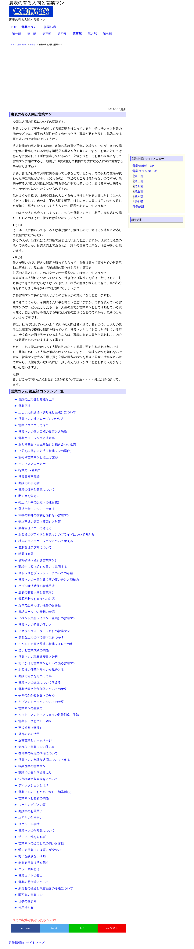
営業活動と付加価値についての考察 (42, 689)
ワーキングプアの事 (32, 804)
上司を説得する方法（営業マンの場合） (45, 450)
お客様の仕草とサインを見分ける (41, 669)
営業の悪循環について (33, 882)
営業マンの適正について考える (39, 682)
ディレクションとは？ (33, 785)
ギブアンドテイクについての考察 (41, 701)
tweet (54, 928)
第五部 (138, 191)
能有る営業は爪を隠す (33, 862)
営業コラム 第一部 (144, 171)
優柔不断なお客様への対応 (36, 598)
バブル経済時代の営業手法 (36, 586)
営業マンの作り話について (36, 830)
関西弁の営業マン (30, 894)
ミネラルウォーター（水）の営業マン (44, 631)
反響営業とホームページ (35, 740)
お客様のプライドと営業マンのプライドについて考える (56, 534)
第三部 (46, 33)
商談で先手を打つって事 (35, 676)
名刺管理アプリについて (35, 547)
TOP (13, 27)
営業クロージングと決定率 (36, 438)
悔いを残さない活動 (32, 856)
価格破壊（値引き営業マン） (38, 560)
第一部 (16, 33)
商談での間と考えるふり (35, 772)
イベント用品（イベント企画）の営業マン (47, 618)
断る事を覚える (29, 495)
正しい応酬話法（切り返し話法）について (47, 412)
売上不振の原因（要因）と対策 (39, 521)
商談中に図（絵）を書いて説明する (42, 566)
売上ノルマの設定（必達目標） (39, 502)
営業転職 (50, 27)
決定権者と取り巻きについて (38, 779)
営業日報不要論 (29, 476)
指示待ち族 (26, 907)
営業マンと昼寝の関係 (33, 798)
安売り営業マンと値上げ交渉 (38, 457)
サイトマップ (35, 942)
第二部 (31, 33)
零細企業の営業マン (32, 766)
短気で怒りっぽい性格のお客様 (39, 605)
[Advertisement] (97, 78)
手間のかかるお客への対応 (36, 695)
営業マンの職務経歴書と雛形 (38, 656)
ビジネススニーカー (32, 463)
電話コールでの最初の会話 (36, 611)
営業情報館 (16, 942)
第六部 (92, 33)
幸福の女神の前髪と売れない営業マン (44, 515)
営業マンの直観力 (30, 708)
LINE (83, 928)
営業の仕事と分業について (36, 489)
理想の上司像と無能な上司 (36, 399)
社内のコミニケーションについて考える (45, 541)
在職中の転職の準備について (38, 753)
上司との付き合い (30, 817)
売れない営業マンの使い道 (36, 746)
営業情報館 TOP (143, 165)
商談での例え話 (29, 483)
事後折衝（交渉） (30, 727)
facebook (25, 928)
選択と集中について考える (36, 508)
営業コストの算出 (30, 875)
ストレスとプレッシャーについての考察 (45, 573)
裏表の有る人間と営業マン (36, 592)
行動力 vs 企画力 (29, 470)
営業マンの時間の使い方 (35, 624)
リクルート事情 (29, 824)
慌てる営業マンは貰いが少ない (39, 849)
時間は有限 (26, 553)
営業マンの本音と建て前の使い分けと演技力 (48, 579)
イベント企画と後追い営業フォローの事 (45, 643)
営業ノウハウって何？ (33, 425)
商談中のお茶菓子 (30, 811)
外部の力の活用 (29, 734)
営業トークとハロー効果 (35, 721)
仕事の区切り (27, 901)
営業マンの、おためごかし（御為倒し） (45, 791)
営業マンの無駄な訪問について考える (44, 759)
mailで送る (112, 928)
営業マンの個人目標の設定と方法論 (42, 431)
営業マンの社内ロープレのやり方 (41, 418)
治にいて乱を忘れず (32, 836)
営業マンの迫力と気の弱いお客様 (41, 843)
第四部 (61, 33)
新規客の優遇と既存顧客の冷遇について (45, 888)
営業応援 (24, 405)
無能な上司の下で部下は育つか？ (41, 637)
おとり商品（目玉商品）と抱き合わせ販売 (47, 444)
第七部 (107, 33)
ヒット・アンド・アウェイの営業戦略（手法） (50, 714)
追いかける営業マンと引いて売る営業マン (47, 663)
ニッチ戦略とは (29, 869)
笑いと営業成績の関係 (33, 650)
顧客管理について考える (35, 528)
